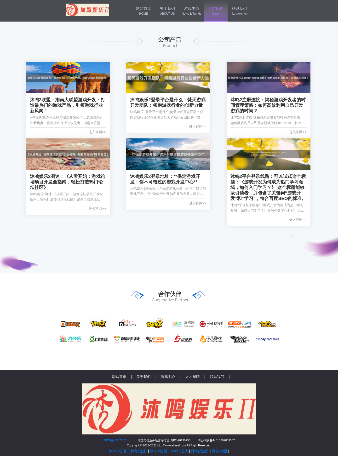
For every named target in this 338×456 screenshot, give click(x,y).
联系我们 (240, 11)
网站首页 (143, 11)
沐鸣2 (87, 10)
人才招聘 (216, 11)
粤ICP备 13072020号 (116, 440)
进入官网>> (97, 132)
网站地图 (219, 451)
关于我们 (167, 11)
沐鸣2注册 (117, 451)
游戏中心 (191, 11)
